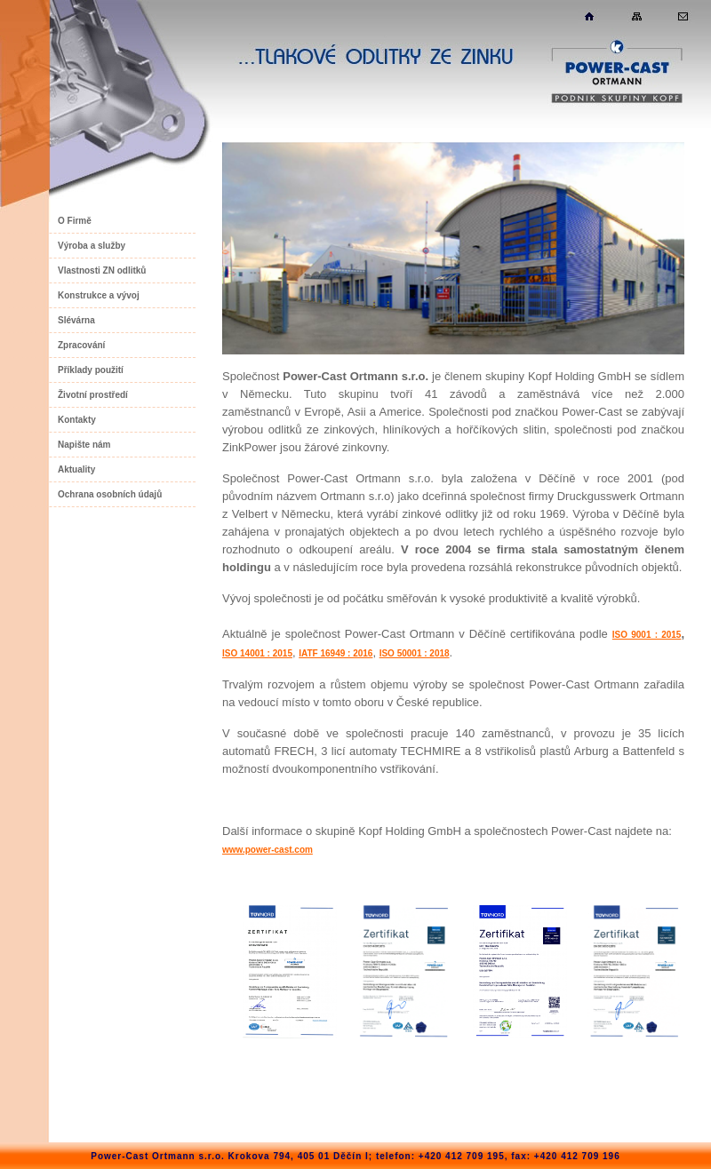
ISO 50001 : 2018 (414, 653)
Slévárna (76, 320)
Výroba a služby (91, 245)
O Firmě (75, 221)
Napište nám (84, 444)
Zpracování (81, 345)
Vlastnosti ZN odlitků (102, 270)
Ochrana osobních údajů (110, 494)
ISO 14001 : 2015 (257, 653)
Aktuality (76, 469)
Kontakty (77, 420)
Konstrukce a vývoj (99, 295)
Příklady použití (91, 370)
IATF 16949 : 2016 (335, 653)
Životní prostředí (93, 395)
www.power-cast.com (267, 850)
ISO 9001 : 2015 (647, 635)
